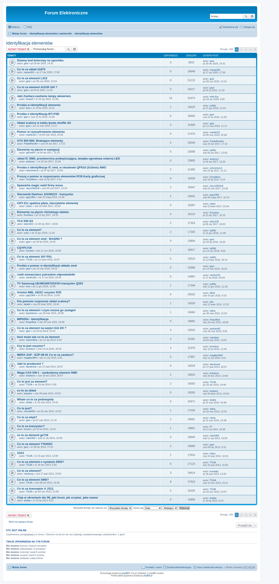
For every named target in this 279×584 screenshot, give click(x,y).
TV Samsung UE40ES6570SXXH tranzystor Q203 (50, 283)
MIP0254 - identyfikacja (32, 319)
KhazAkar (31, 322)
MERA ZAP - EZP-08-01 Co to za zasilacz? (45, 354)
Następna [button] (255, 49)
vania (212, 417)
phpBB (125, 573)
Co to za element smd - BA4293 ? (39, 238)
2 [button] (241, 49)
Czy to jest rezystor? (31, 345)
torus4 (27, 429)
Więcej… (17, 27)
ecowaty (214, 471)
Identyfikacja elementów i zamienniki (51, 33)
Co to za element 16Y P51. (34, 256)
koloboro (30, 375)
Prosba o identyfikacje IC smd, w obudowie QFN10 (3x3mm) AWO (61, 167)
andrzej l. (31, 161)
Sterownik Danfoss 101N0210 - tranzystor (45, 194)
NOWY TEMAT (17, 49)
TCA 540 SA (25, 221)
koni (28, 108)
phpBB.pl (147, 575)
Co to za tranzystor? (31, 426)
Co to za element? (29, 230)
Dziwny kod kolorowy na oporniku (40, 60)
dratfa (29, 402)
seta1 (29, 206)
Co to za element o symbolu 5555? (40, 461)
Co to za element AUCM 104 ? (37, 87)
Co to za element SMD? (33, 479)
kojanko (28, 393)
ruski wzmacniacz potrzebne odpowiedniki (46, 274)
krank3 (29, 99)
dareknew (31, 366)
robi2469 (30, 438)
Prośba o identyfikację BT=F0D (38, 114)
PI (211, 426)
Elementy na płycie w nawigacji (38, 149)
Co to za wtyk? (27, 417)
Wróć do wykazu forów (21, 521)
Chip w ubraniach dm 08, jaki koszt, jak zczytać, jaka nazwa (57, 497)
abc (212, 301)
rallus (212, 310)
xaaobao (214, 337)
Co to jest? (24, 408)
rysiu (26, 233)
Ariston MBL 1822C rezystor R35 (39, 292)
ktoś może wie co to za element (38, 337)
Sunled (29, 250)
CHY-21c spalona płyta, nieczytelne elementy (47, 203)
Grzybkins (31, 179)
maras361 (29, 72)
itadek (27, 304)
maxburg (28, 473)
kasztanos (31, 313)
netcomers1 (32, 170)
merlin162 (31, 277)
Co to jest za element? (32, 381)
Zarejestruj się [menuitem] (230, 27)
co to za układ (26, 390)
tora (28, 286)
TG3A (29, 259)
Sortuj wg (147, 508)
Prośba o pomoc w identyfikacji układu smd (47, 265)
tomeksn (30, 348)
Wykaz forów (19, 33)
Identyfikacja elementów (88, 33)
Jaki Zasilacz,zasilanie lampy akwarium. (44, 96)
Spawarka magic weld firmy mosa (40, 185)
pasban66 (215, 328)
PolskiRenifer (31, 143)
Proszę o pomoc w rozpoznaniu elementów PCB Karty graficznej (61, 176)
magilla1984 (30, 357)
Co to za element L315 (32, 78)
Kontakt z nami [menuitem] (154, 567)
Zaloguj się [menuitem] (249, 27)
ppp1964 (30, 197)
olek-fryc (214, 96)
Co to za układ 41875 (31, 69)
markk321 (31, 134)
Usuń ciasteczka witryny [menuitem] (209, 567)
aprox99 (30, 152)
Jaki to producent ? (30, 363)
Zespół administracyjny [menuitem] (179, 567)
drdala (27, 500)
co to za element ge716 (32, 435)
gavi (26, 63)
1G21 (20, 453)
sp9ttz (213, 105)
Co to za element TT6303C (35, 444)
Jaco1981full (32, 188)
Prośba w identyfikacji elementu (39, 105)
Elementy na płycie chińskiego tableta (43, 212)
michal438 (29, 411)
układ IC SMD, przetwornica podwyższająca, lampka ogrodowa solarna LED (68, 158)
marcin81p (31, 340)
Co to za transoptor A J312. (35, 488)
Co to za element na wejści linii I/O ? (41, 328)
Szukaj (246, 16)
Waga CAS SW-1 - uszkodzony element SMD (47, 372)
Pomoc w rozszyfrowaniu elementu (41, 131)
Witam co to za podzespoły (35, 399)
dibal (212, 293)
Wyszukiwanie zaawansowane (252, 16)
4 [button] (250, 49)
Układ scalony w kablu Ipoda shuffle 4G (44, 122)
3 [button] (246, 49)
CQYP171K (24, 247)
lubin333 (28, 224)
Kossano (28, 215)
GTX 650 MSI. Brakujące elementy (40, 140)
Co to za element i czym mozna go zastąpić (46, 310)
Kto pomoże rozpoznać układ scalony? (43, 301)
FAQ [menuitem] (29, 27)
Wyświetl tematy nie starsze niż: (102, 508)
